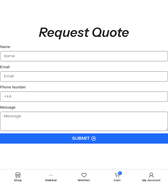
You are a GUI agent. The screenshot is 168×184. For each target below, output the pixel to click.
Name (5, 46)
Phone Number (13, 87)
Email (5, 67)
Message (8, 107)
